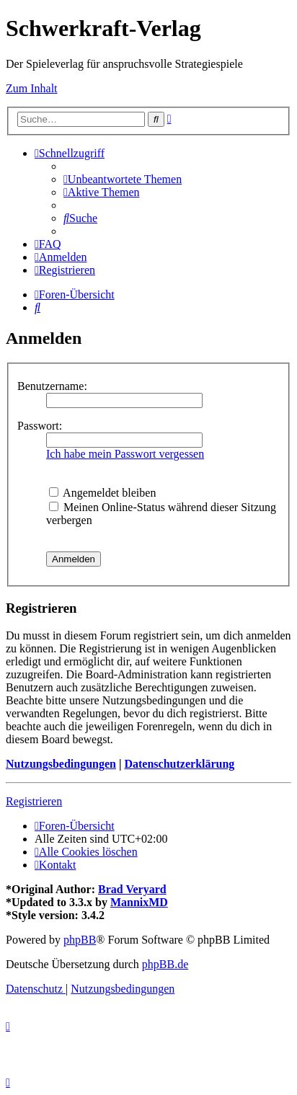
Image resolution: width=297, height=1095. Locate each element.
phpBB (79, 940)
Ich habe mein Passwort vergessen (125, 454)
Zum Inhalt (32, 88)
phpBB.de (165, 964)
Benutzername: (52, 386)
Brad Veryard (132, 889)
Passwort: (39, 426)
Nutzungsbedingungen (61, 764)
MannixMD (139, 902)
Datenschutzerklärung (179, 764)
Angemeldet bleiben (102, 493)
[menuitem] (122, 179)
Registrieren (34, 801)
